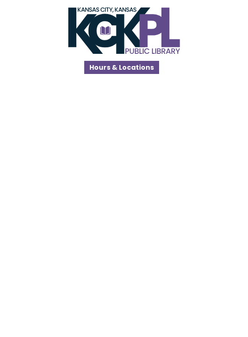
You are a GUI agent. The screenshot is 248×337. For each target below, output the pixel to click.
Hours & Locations (121, 67)
